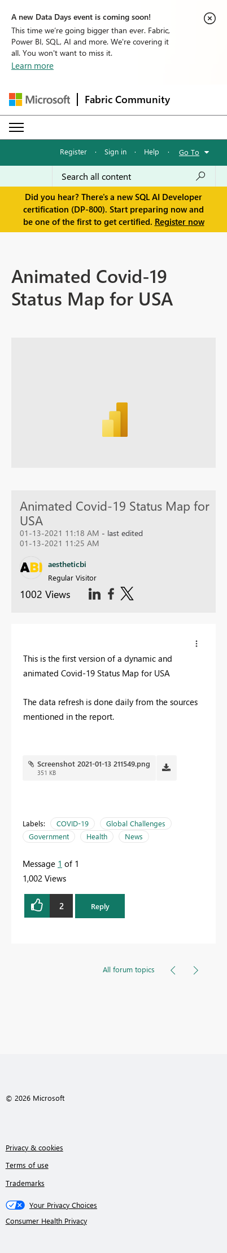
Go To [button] (189, 152)
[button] (196, 644)
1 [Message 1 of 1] (60, 863)
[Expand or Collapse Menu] (16, 127)
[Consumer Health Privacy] (114, 1221)
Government (49, 836)
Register (73, 151)
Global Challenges (135, 823)
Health (96, 836)
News (134, 836)
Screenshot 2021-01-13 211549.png (93, 763)
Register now (179, 221)
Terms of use (27, 1165)
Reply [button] (100, 906)
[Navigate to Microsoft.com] (39, 99)
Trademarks (25, 1183)
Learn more (32, 65)
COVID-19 (72, 823)
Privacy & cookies (34, 1147)
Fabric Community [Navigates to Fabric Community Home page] (127, 99)
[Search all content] (134, 176)
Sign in (115, 151)
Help (151, 151)
